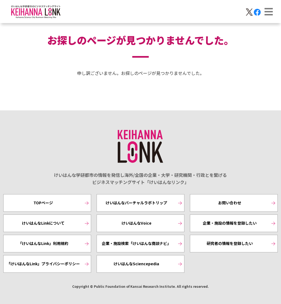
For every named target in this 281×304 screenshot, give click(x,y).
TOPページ (43, 202)
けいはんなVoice (136, 223)
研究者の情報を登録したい (230, 243)
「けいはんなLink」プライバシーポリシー (43, 263)
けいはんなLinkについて (43, 223)
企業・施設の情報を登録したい (230, 223)
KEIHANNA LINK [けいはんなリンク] (140, 146)
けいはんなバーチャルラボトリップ (136, 202)
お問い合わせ (229, 202)
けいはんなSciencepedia (136, 263)
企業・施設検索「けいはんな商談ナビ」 (136, 243)
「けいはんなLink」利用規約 (43, 243)
